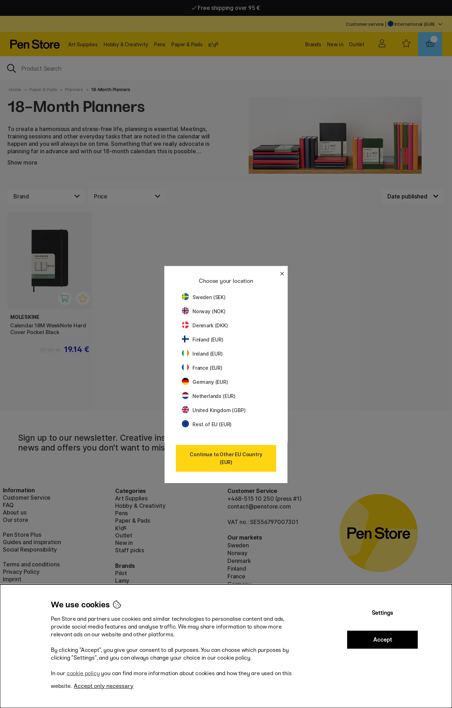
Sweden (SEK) (204, 297)
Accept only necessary (103, 686)
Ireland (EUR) (202, 354)
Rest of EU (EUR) (207, 424)
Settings (382, 612)
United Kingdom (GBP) (213, 410)
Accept (382, 639)
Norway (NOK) (204, 311)
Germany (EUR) (205, 382)
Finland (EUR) (203, 340)
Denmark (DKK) (205, 325)
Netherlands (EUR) (209, 396)
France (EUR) (202, 368)
